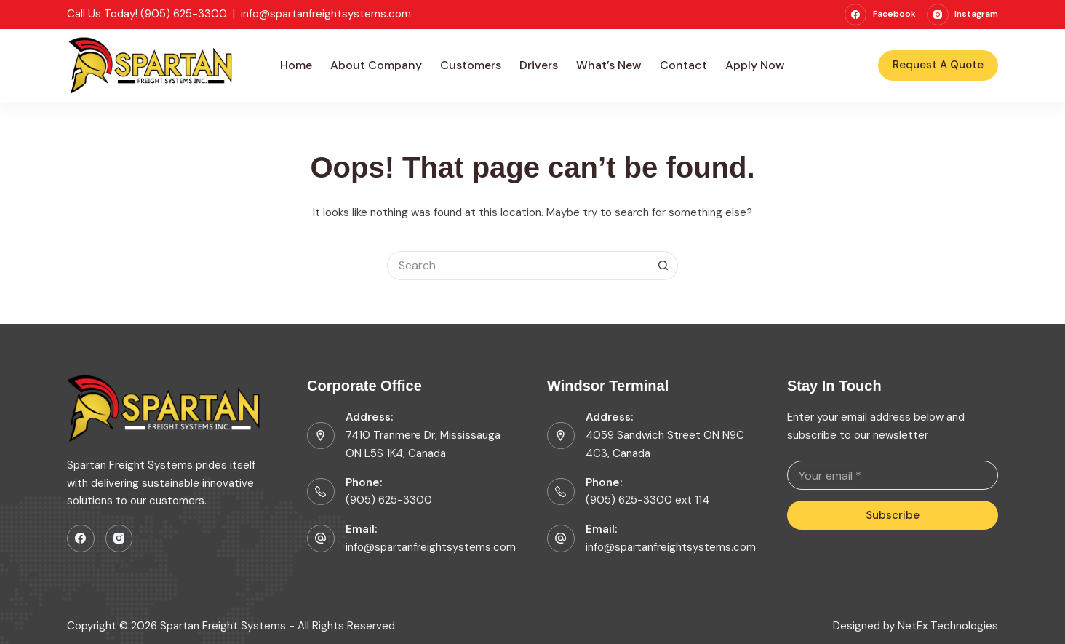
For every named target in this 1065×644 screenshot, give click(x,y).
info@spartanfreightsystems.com (326, 14)
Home (296, 65)
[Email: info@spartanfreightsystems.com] (561, 538)
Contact (683, 65)
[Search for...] (518, 265)
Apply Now (755, 65)
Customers (470, 65)
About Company (376, 65)
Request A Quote (938, 64)
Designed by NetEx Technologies (915, 626)
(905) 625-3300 (389, 500)
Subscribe (893, 515)
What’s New (609, 65)
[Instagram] (962, 14)
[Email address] (892, 475)
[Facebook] (880, 14)
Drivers (538, 65)
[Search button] (663, 265)
